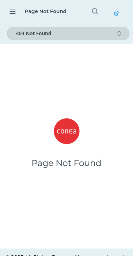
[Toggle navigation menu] (12, 11)
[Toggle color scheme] (117, 13)
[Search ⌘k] (95, 11)
